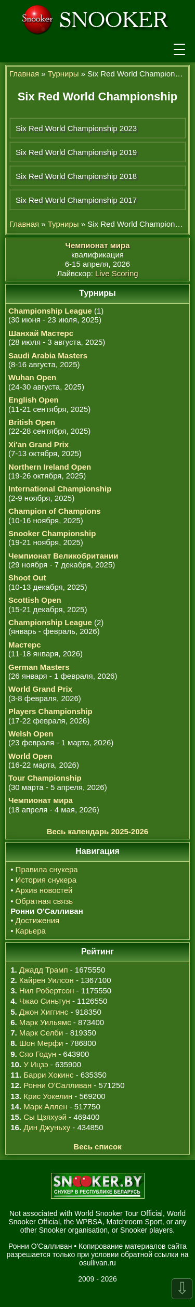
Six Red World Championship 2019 (76, 152)
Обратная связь (44, 901)
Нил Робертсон (46, 990)
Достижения (38, 920)
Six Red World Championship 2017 (76, 200)
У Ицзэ (35, 1064)
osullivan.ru (97, 1263)
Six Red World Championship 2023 (76, 128)
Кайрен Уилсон (46, 980)
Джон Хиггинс (43, 1011)
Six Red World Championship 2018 (76, 176)
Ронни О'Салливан (57, 1085)
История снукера (46, 879)
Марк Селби (41, 1032)
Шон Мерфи (41, 1043)
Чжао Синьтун (44, 1001)
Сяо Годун (37, 1054)
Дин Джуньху (46, 1127)
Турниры (63, 73)
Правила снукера (47, 869)
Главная (24, 73)
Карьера (31, 930)
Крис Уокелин (47, 1096)
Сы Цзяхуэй (45, 1116)
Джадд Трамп (43, 969)
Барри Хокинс (48, 1074)
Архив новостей (44, 890)
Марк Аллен (45, 1106)
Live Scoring (116, 273)
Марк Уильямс (45, 1022)
